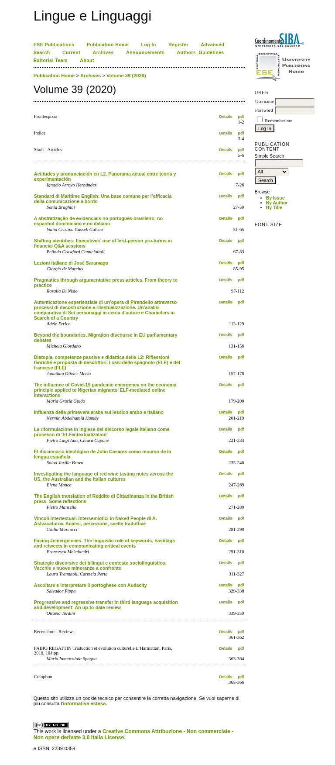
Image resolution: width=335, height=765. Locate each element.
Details (225, 116)
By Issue (275, 198)
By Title (274, 207)
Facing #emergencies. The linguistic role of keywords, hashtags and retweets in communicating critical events (104, 543)
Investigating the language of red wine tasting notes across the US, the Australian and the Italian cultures (103, 476)
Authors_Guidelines (200, 52)
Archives (103, 52)
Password (264, 110)
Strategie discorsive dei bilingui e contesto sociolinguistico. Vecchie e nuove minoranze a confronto (100, 565)
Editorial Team (51, 60)
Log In (148, 44)
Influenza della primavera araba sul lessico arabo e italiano (99, 412)
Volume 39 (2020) (126, 75)
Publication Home (108, 44)
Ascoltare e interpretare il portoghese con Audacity (90, 585)
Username (264, 101)
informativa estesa (84, 703)
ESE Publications (54, 44)
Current (71, 52)
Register (178, 44)
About (87, 60)
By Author (277, 202)
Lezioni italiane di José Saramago (71, 262)
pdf (241, 116)
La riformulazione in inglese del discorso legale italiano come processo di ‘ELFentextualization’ (102, 432)
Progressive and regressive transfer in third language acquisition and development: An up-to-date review (106, 605)
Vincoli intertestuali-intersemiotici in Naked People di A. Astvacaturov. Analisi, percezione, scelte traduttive (95, 521)
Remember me (278, 120)
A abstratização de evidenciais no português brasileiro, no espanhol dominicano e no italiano (98, 221)
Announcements (145, 52)
